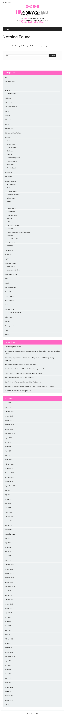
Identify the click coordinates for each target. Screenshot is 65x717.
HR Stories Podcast (13, 225)
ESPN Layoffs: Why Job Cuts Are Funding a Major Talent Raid (23, 373)
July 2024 (8, 494)
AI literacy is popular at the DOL (14, 347)
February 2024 (9, 516)
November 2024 (9, 477)
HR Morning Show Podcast (13, 133)
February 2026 (9, 411)
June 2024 (8, 499)
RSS (34, 6)
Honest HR (10, 201)
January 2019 (9, 687)
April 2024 (8, 508)
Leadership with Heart (13, 270)
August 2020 (8, 613)
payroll (7, 283)
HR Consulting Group (13, 158)
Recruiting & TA (9, 309)
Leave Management (11, 274)
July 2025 (8, 442)
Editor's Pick (8, 102)
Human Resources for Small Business (18, 232)
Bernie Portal (11, 144)
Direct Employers (12, 147)
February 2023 (9, 564)
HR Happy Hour (11, 222)
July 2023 (8, 543)
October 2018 (9, 700)
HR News (7, 137)
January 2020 (9, 643)
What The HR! (11, 242)
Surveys (7, 321)
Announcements (10, 86)
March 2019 (8, 682)
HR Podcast (8, 172)
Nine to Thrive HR (12, 239)
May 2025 (8, 451)
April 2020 (8, 630)
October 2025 (9, 429)
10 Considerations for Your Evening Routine (18, 391)
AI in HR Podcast (10, 81)
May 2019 (8, 674)
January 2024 (9, 521)
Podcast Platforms (10, 287)
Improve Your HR (10, 250)
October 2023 (9, 529)
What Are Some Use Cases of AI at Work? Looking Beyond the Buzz (25, 369)
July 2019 (8, 665)
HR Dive (7, 124)
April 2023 (8, 556)
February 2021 (9, 599)
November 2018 (9, 696)
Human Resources (10, 181)
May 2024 (8, 503)
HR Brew (9, 154)
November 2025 (9, 425)
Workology (10, 245)
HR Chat (9, 218)
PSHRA (7, 305)
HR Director (10, 164)
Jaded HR (10, 235)
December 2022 (9, 573)
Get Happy (10, 151)
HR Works (10, 228)
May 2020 (8, 626)
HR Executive (9, 128)
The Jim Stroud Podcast (14, 313)
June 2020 (8, 621)
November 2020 (9, 608)
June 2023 (8, 547)
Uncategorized (9, 326)
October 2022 (9, 582)
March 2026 (8, 407)
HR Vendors (8, 177)
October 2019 (9, 652)
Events (7, 111)
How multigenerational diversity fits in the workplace (20, 364)
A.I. (6, 77)
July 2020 (8, 617)
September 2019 (10, 656)
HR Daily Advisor (12, 161)
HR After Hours (11, 208)
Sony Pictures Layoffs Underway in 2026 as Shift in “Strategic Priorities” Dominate (29, 386)
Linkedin (27, 6)
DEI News (8, 98)
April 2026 (8, 403)
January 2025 (9, 468)
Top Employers (11, 93)
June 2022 (8, 591)
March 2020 (8, 634)
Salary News (8, 317)
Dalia (25, 18)
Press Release (9, 292)
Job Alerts (8, 254)
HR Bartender (11, 211)
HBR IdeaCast (11, 266)
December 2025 (9, 420)
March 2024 (8, 512)
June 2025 (8, 446)
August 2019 (8, 661)
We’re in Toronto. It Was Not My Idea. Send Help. (19, 377)
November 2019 (9, 648)
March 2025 (8, 460)
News (6, 279)
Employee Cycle (12, 191)
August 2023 (8, 538)
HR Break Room (12, 215)
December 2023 (9, 525)
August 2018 (8, 704)
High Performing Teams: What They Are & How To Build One (23, 382)
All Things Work (11, 184)
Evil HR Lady (11, 198)
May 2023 (8, 551)
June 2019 (8, 669)
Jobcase (22, 20)
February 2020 (9, 639)
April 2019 (8, 678)
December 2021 (9, 595)
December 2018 (9, 691)
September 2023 (10, 534)
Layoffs (7, 259)
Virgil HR (7, 330)
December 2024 (9, 473)
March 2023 (8, 560)
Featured (7, 115)
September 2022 (10, 586)
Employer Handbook (13, 194)
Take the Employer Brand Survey (33, 22)
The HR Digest (11, 168)
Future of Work (9, 120)
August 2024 (8, 490)
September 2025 (10, 433)
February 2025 (9, 464)
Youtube (30, 6)
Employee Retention (11, 107)
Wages (7, 334)
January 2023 (9, 569)
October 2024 (9, 481)
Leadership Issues (10, 263)
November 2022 (9, 578)
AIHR (8, 141)
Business (7, 90)
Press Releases (9, 300)
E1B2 (8, 188)
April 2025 (8, 455)
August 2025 (8, 438)
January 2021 (9, 604)
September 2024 (10, 486)
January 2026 (9, 416)
